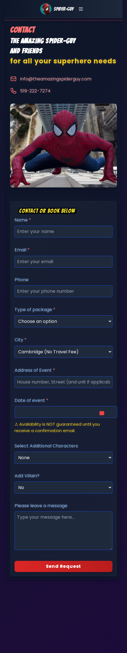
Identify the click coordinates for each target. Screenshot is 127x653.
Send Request (63, 566)
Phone (22, 280)
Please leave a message (41, 505)
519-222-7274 (35, 91)
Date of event (31, 400)
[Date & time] (66, 412)
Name (23, 220)
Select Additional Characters (46, 446)
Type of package (35, 309)
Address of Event (35, 370)
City (21, 340)
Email (22, 250)
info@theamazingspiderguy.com (55, 79)
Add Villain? (27, 476)
